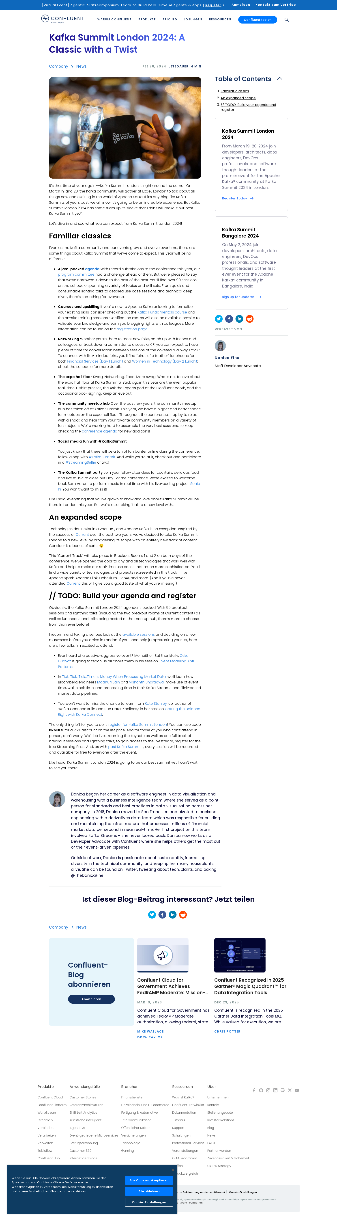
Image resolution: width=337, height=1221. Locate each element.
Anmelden (241, 4)
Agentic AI (77, 1128)
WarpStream (47, 1112)
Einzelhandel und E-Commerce (145, 1105)
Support (178, 1128)
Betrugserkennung (84, 1143)
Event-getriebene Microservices (94, 1135)
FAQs (211, 1143)
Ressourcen (182, 1086)
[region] (92, 1189)
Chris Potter (227, 1031)
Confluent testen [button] (258, 19)
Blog (210, 1128)
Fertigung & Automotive (139, 1112)
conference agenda (100, 431)
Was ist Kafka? (183, 1097)
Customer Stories (83, 1097)
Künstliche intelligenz (86, 1120)
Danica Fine (227, 358)
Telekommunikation (136, 1120)
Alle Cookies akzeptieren (149, 1180)
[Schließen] (173, 1170)
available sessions (138, 634)
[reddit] (250, 319)
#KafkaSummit (102, 457)
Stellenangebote (220, 1112)
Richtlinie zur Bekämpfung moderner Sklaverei (195, 1192)
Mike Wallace (150, 1031)
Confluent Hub (49, 1158)
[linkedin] (239, 319)
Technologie (130, 1143)
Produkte (46, 1086)
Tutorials (178, 1120)
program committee (76, 274)
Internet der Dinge (83, 1158)
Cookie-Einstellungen (243, 1192)
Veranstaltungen (185, 1150)
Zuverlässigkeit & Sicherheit (228, 1158)
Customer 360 (81, 1150)
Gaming (127, 1150)
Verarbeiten (47, 1135)
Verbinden (46, 1128)
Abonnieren (91, 999)
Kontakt (213, 1105)
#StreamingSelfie (80, 462)
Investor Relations (220, 1120)
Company (58, 66)
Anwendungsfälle (85, 1086)
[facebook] (229, 319)
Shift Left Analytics (83, 1112)
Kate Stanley (156, 703)
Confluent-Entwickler (188, 1105)
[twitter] (219, 319)
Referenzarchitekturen (86, 1105)
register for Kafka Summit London (137, 724)
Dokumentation (184, 1112)
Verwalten (45, 1143)
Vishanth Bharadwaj (147, 682)
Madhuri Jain (108, 682)
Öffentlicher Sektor (135, 1128)
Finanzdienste (131, 1097)
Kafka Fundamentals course (162, 312)
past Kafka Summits (125, 746)
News (81, 66)
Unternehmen (218, 1097)
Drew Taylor (150, 1037)
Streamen (45, 1120)
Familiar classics (235, 91)
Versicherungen (133, 1135)
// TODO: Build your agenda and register (248, 107)
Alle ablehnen (149, 1191)
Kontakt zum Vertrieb (275, 4)
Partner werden (219, 1150)
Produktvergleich (185, 1173)
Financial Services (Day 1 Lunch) (95, 361)
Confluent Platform (52, 1105)
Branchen (129, 1086)
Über (211, 1086)
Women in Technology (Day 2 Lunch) (164, 361)
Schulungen (181, 1135)
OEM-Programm (184, 1158)
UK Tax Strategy (219, 1166)
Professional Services (188, 1143)
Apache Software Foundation (183, 1202)
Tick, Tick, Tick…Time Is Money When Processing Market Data (114, 676)
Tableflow (45, 1150)
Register (213, 5)
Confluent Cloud (50, 1097)
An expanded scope (238, 98)
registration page (132, 329)
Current (73, 583)
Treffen (177, 1166)
